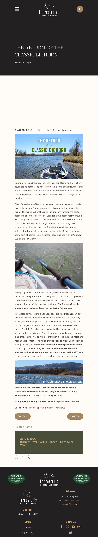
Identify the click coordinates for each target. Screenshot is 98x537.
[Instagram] (78, 487)
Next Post (75, 377)
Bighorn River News (55, 369)
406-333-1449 (27, 475)
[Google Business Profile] (70, 493)
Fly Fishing (27, 494)
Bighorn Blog (27, 516)
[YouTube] (73, 487)
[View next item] (28, 418)
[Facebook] (61, 487)
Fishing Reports (36, 369)
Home (28, 488)
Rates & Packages (28, 510)
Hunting (28, 499)
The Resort (27, 505)
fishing (72, 349)
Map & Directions (70, 465)
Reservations (27, 521)
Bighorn (78, 144)
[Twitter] (67, 487)
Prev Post (23, 377)
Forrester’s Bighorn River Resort (60, 362)
